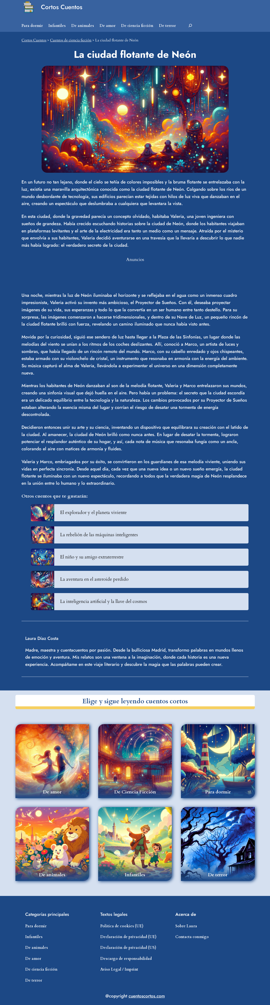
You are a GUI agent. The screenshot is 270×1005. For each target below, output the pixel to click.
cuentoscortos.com (147, 996)
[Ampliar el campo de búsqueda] (190, 26)
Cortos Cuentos (61, 7)
